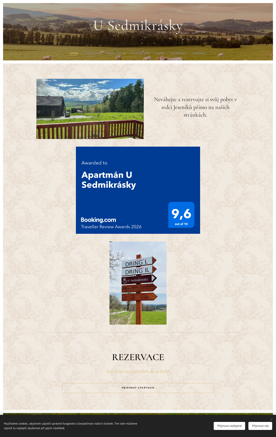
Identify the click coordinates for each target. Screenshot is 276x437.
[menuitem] (67, 53)
